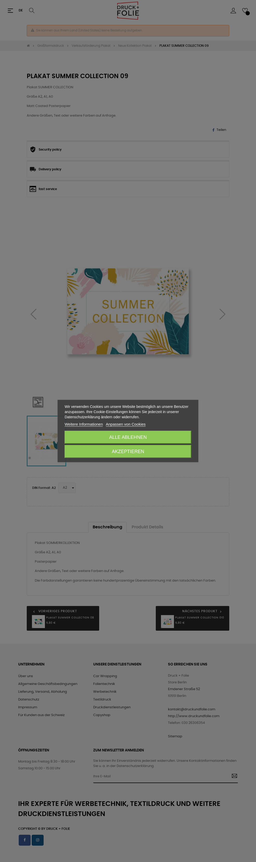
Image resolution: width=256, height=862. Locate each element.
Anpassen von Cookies (125, 424)
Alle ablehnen (128, 437)
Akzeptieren (128, 451)
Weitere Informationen (84, 424)
